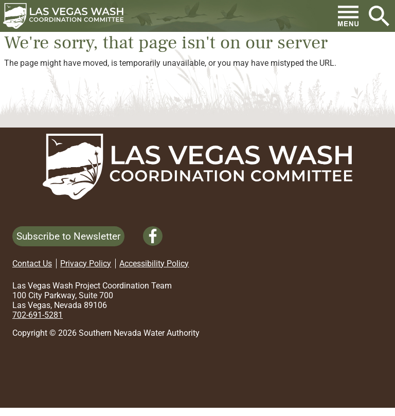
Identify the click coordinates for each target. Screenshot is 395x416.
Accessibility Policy (154, 263)
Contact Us (32, 263)
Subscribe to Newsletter (68, 236)
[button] (67, 16)
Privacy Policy (85, 263)
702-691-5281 (37, 315)
